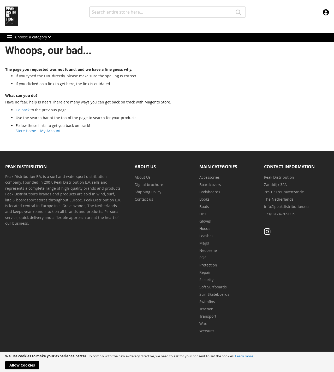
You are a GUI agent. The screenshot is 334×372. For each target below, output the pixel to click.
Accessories (209, 177)
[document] (167, 361)
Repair (205, 272)
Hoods (204, 228)
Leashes (206, 235)
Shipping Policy (148, 191)
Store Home (26, 130)
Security (206, 279)
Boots (204, 206)
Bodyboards (209, 191)
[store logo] (11, 16)
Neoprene (208, 250)
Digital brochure (149, 184)
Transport (207, 316)
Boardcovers (210, 184)
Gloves (205, 221)
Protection (208, 265)
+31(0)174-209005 (279, 213)
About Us (143, 177)
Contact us (144, 199)
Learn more (244, 356)
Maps (204, 243)
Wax (203, 323)
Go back (22, 109)
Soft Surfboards (213, 286)
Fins (202, 213)
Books (204, 199)
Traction (206, 308)
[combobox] (167, 12)
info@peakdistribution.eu (286, 206)
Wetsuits (206, 330)
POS (202, 257)
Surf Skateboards (214, 294)
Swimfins (207, 301)
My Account (50, 130)
